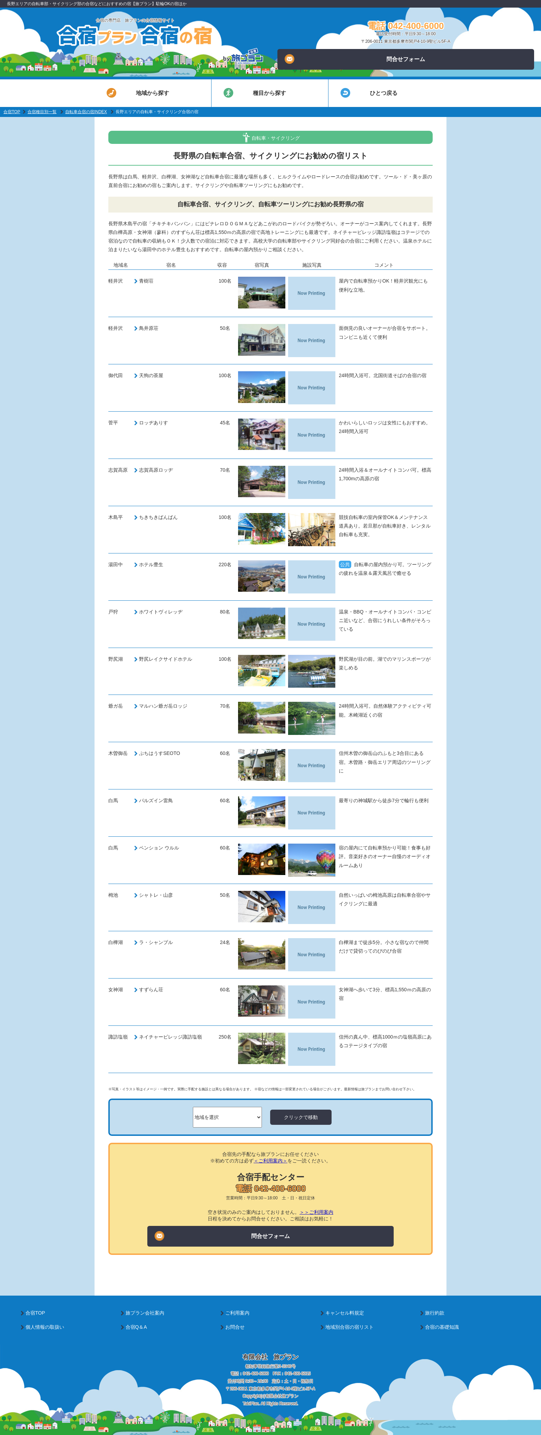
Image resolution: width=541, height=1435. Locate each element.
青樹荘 (146, 281)
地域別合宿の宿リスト (349, 1327)
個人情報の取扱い (45, 1327)
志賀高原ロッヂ (156, 470)
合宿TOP (11, 111)
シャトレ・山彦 (156, 895)
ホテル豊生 (151, 564)
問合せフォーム (354, 59)
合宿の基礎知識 (442, 1327)
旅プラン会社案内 (145, 1313)
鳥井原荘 (148, 328)
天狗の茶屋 (151, 375)
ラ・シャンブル (156, 942)
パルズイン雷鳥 (156, 800)
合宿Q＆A (136, 1327)
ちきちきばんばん (158, 517)
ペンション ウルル (159, 848)
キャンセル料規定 (344, 1313)
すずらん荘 (151, 989)
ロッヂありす (153, 422)
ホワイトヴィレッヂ (161, 612)
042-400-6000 (256, 1373)
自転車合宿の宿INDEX (86, 111)
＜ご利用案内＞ (270, 1160)
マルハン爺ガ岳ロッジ (163, 706)
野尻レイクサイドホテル (165, 659)
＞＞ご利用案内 (316, 1212)
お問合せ (235, 1327)
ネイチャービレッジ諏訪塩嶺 (170, 1037)
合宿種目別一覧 (42, 111)
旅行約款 (434, 1313)
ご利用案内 (237, 1313)
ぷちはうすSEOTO (159, 753)
